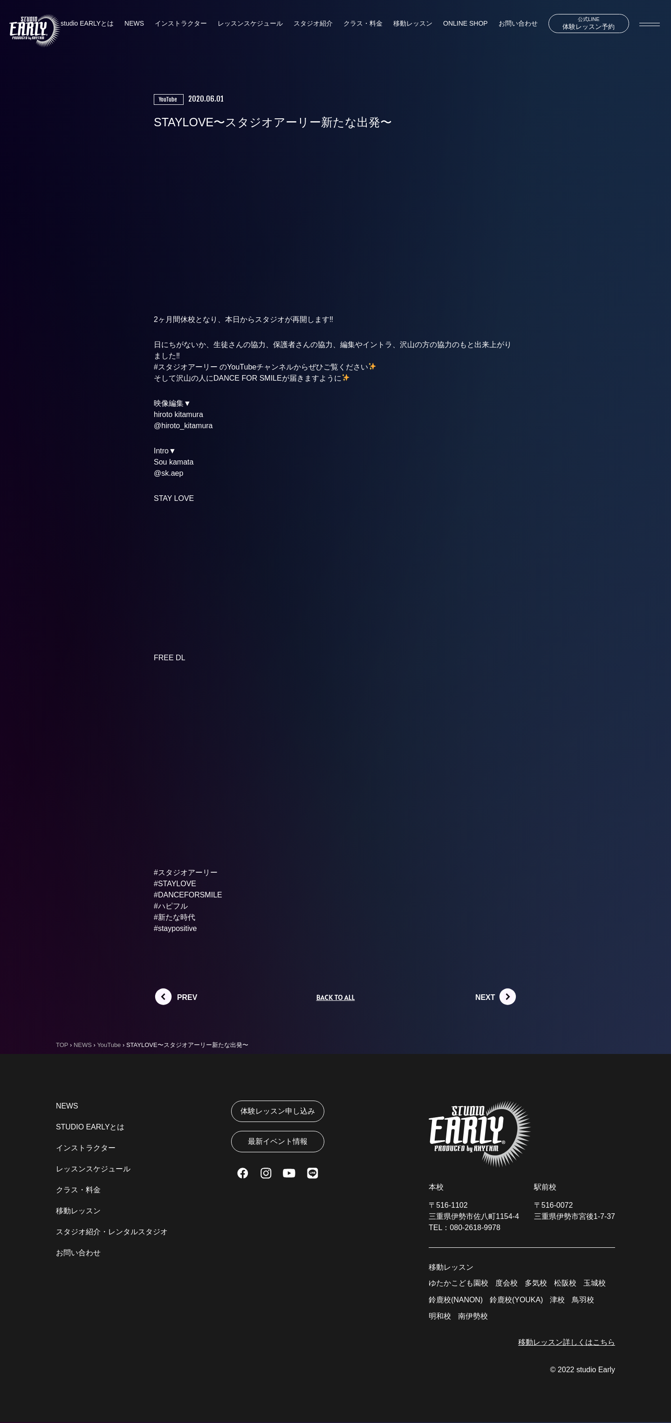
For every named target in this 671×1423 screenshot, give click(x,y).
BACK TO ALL (335, 997)
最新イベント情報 (278, 1142)
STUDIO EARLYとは (90, 1127)
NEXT (485, 997)
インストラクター (181, 23)
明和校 (440, 1317)
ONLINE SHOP (465, 23)
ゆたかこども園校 (458, 1283)
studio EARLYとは (87, 23)
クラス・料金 (363, 23)
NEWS (134, 23)
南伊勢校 (473, 1317)
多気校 (536, 1283)
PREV (187, 997)
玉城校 (594, 1283)
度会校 (506, 1283)
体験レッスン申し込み (277, 1111)
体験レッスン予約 (588, 23)
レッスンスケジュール (250, 23)
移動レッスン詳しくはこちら (566, 1343)
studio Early (595, 1371)
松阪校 (565, 1283)
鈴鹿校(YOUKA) (516, 1300)
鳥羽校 (583, 1300)
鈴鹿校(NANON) (456, 1300)
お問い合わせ (517, 23)
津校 (557, 1300)
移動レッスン (412, 23)
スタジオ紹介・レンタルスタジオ (112, 1232)
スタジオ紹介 (313, 23)
